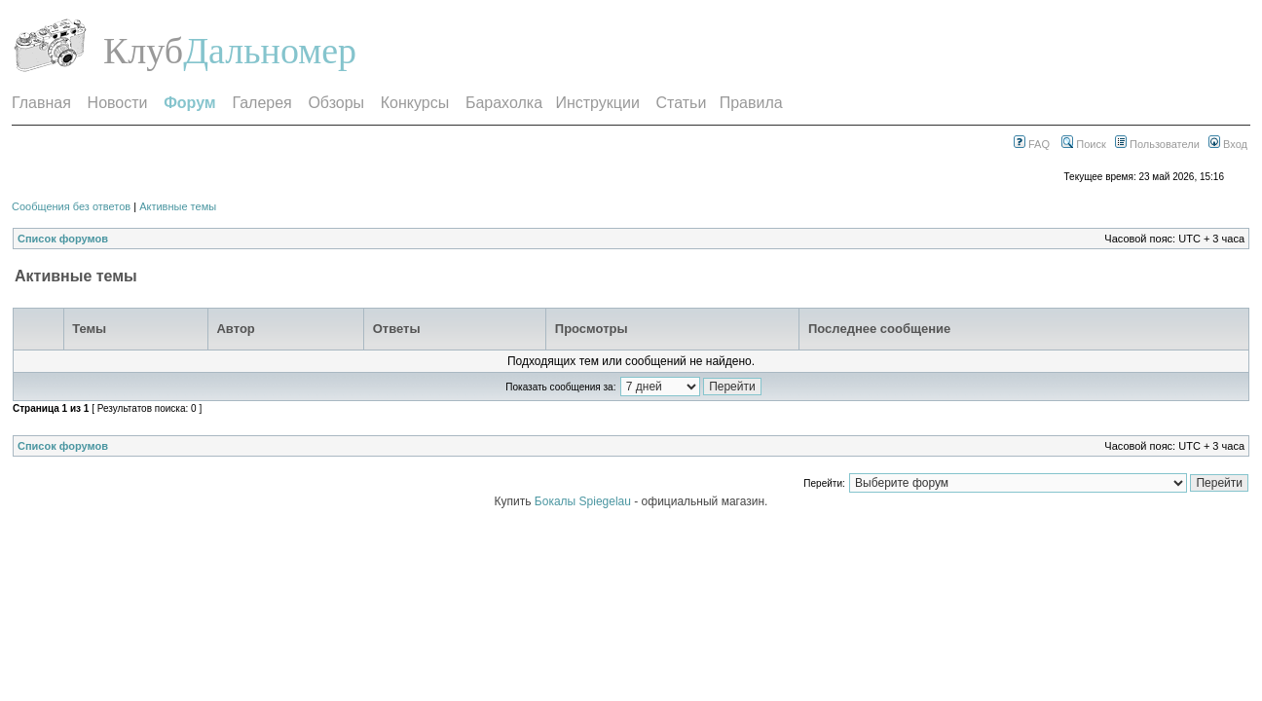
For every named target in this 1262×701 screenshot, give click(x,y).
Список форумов (63, 238)
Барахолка (503, 102)
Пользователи (1157, 144)
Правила (751, 102)
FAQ (1032, 144)
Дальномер (269, 50)
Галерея (261, 102)
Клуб (143, 50)
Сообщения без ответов (71, 206)
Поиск (1083, 144)
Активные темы (177, 206)
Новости (118, 102)
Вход (1227, 144)
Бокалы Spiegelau (584, 501)
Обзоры (336, 102)
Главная (41, 102)
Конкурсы (415, 102)
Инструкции (597, 102)
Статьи (681, 102)
